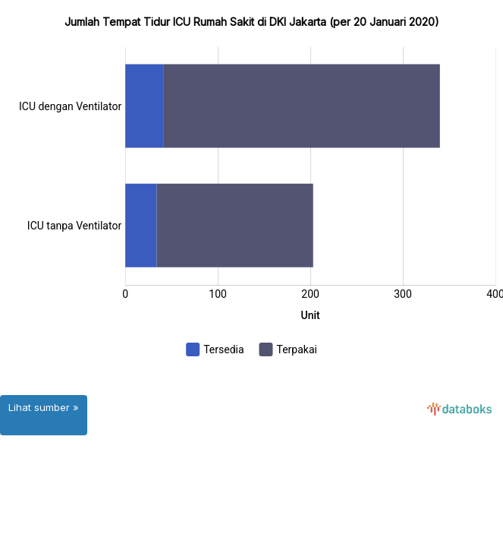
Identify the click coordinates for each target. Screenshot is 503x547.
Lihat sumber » (43, 407)
